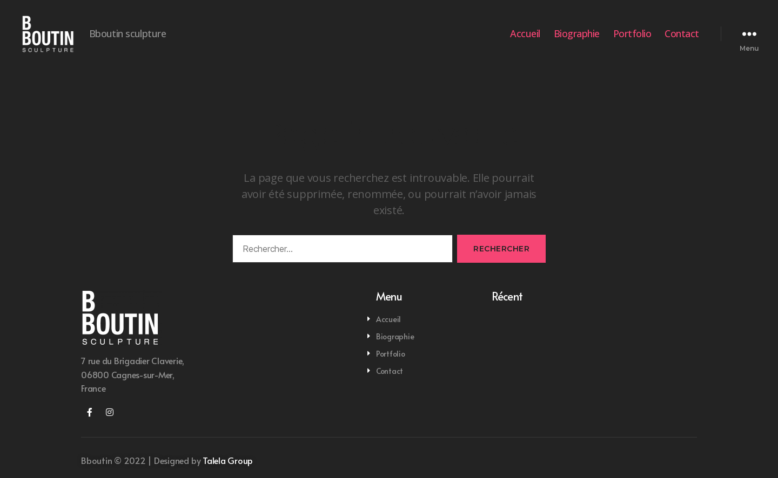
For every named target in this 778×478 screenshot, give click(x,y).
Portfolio (632, 39)
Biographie (577, 39)
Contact (682, 39)
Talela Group (228, 471)
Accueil (525, 39)
